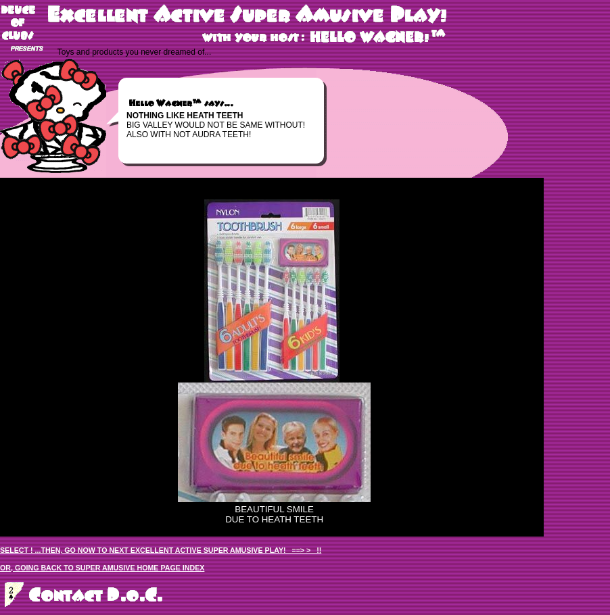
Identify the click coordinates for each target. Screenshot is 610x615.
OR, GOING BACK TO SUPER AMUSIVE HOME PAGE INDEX (102, 568)
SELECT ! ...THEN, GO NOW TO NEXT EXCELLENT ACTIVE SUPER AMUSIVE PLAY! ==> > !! (160, 550)
